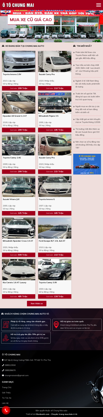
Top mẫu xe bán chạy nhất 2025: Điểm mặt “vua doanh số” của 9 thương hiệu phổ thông (88, 69)
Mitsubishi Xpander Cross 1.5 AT (18, 241)
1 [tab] (48, 39)
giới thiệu (6, 392)
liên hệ (5, 403)
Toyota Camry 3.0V (48, 282)
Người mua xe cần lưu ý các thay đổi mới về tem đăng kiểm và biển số (88, 109)
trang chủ (6, 387)
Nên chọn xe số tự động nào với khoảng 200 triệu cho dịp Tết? (88, 145)
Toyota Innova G (47, 199)
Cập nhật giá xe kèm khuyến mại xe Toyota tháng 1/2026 (88, 120)
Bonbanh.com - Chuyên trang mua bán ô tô (56, 414)
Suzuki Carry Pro (47, 74)
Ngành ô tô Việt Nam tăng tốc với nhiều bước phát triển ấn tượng (88, 84)
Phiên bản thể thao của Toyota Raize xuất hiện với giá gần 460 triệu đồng (87, 55)
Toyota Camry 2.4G (12, 157)
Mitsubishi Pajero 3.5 (48, 116)
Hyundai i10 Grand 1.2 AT (15, 116)
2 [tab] (51, 39)
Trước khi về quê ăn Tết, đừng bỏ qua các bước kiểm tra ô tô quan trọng (88, 96)
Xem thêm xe (37, 303)
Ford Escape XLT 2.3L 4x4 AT (52, 241)
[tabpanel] (51, 26)
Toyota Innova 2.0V (12, 74)
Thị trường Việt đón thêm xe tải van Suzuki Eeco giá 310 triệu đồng (88, 132)
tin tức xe (6, 398)
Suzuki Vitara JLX (11, 199)
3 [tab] (54, 39)
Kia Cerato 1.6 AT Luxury (14, 282)
